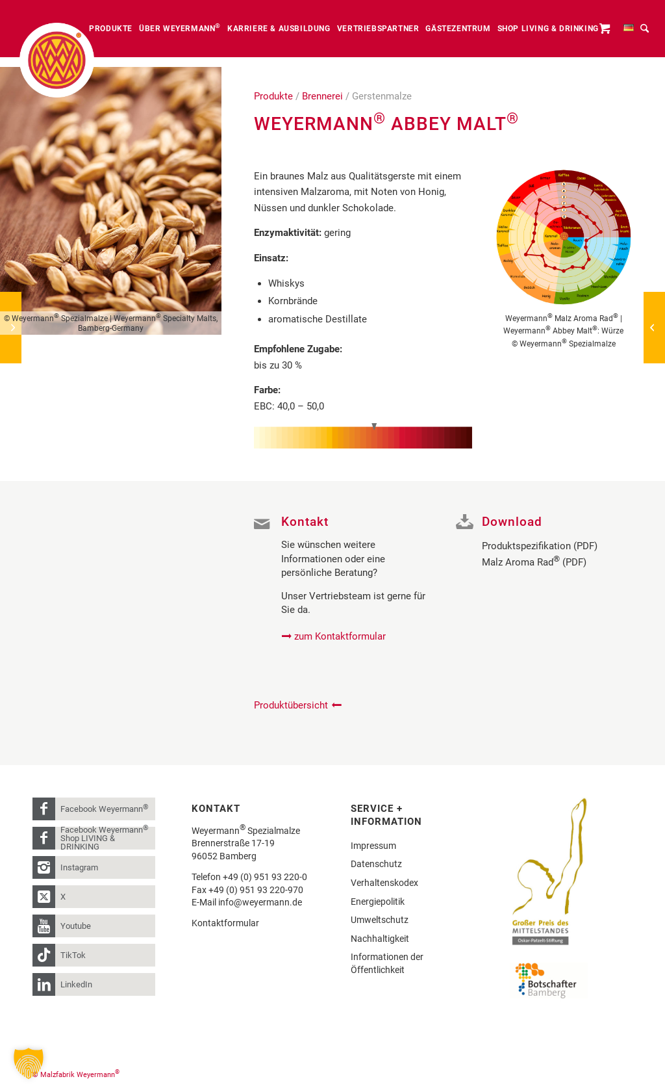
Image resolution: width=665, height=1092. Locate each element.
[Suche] (644, 28)
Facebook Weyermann (104, 808)
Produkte (273, 96)
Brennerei (322, 96)
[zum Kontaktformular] (335, 636)
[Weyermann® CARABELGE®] (654, 327)
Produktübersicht (291, 705)
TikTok (73, 955)
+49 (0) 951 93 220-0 (265, 877)
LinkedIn (76, 984)
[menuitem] (111, 28)
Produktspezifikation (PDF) (539, 546)
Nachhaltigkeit (380, 938)
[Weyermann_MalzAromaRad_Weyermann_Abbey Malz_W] (564, 237)
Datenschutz (376, 864)
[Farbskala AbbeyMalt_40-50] (363, 435)
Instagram (79, 867)
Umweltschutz (379, 920)
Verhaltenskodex (384, 883)
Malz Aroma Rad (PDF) (534, 562)
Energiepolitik (378, 901)
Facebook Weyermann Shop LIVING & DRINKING (104, 838)
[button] (28, 1063)
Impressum (373, 845)
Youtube (75, 926)
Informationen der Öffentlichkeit (387, 963)
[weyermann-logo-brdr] (56, 60)
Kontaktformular (225, 923)
